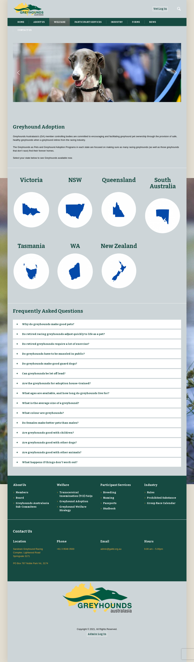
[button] (18, 72)
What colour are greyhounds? (43, 413)
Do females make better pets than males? (50, 422)
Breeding (109, 492)
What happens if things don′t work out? (49, 462)
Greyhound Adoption (73, 501)
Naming (108, 497)
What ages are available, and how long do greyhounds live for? (65, 393)
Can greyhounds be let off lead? (44, 373)
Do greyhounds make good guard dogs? (49, 363)
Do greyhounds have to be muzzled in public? (53, 353)
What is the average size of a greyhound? (50, 403)
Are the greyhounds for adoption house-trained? (56, 383)
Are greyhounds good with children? (48, 432)
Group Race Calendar (161, 503)
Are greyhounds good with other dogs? (49, 442)
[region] (97, 72)
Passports (110, 503)
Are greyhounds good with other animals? (51, 452)
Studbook (109, 508)
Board (20, 497)
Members (22, 492)
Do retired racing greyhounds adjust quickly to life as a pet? (63, 334)
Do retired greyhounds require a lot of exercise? (55, 344)
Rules (150, 492)
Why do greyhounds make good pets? (48, 324)
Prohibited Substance (161, 497)
